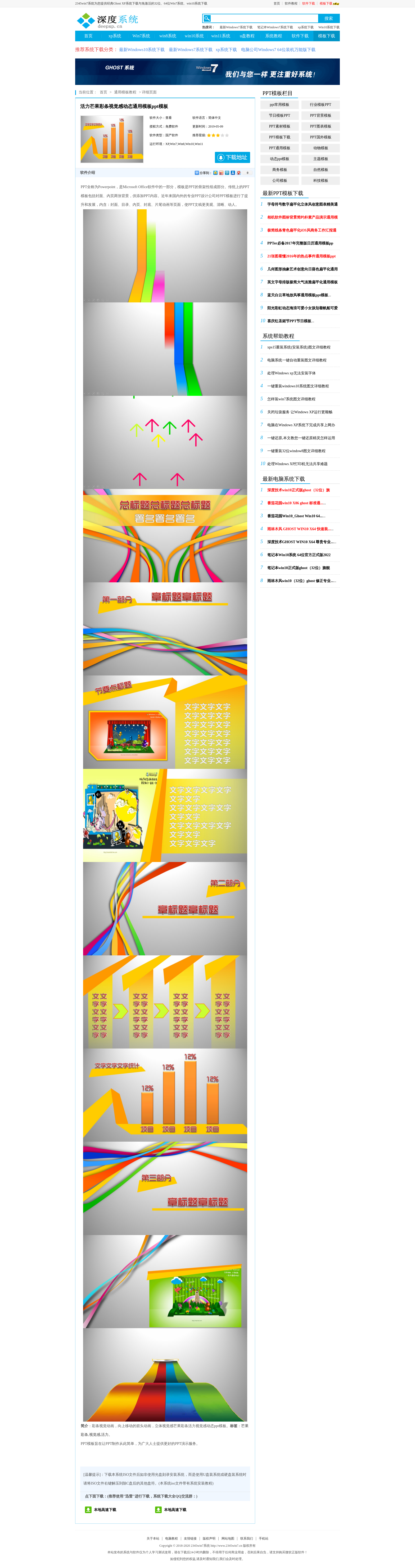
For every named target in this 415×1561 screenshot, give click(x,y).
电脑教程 (171, 1538)
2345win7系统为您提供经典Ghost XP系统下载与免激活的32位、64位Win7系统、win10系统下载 (141, 3)
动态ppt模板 (280, 159)
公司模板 (279, 181)
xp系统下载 (306, 27)
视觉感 (94, 1435)
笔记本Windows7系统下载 (275, 27)
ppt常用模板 (280, 105)
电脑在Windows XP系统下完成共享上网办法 (301, 426)
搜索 (328, 18)
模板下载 (330, 3)
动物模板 (320, 148)
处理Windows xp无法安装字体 (291, 373)
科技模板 (320, 181)
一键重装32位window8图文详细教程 (296, 451)
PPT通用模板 (279, 148)
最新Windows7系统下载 (236, 27)
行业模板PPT (320, 105)
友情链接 (190, 1538)
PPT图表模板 (320, 126)
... (302, 206)
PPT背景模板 (320, 115)
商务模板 (279, 170)
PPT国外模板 (320, 137)
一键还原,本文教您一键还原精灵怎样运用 (301, 438)
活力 (105, 1435)
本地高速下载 (105, 1510)
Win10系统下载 (329, 27)
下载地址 (232, 157)
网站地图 (228, 1538)
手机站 (263, 1538)
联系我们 (246, 1538)
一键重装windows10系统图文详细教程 (298, 386)
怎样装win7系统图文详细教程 (291, 399)
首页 (277, 3)
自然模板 (320, 170)
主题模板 (320, 159)
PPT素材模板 (279, 126)
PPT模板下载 (279, 137)
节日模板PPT (279, 115)
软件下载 (308, 3)
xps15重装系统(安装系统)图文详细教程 (299, 347)
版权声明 (209, 1538)
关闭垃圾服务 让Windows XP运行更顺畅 (299, 412)
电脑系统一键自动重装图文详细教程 (297, 360)
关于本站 (153, 1538)
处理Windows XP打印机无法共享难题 (297, 464)
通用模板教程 (125, 92)
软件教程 (291, 3)
